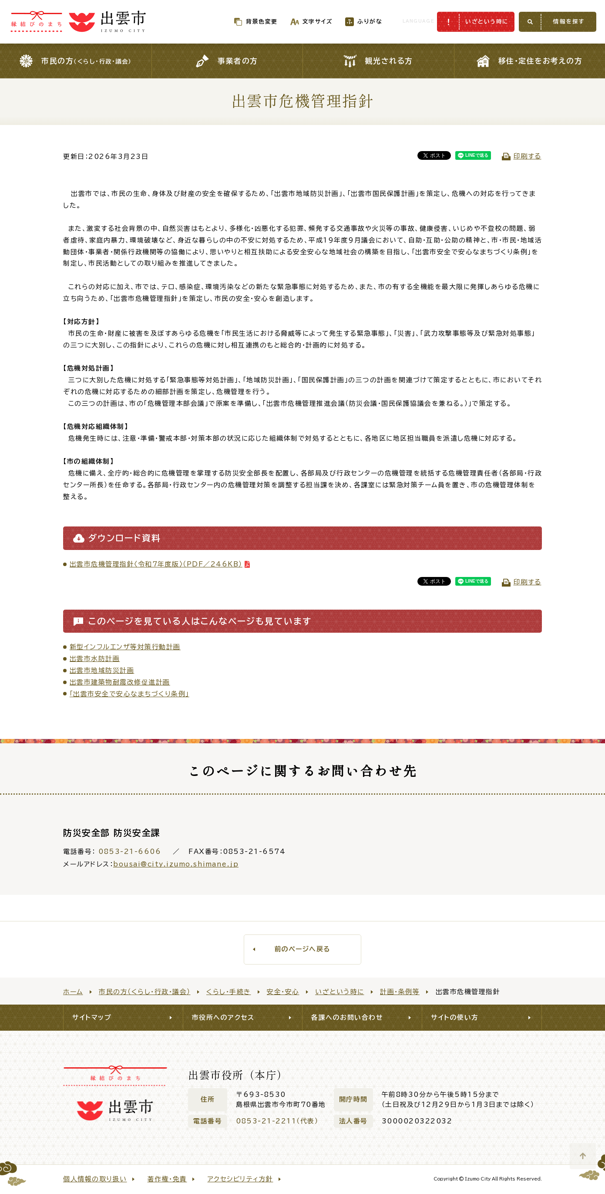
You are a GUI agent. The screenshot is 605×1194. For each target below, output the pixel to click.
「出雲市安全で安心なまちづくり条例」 (129, 694)
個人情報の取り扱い (95, 1179)
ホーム (73, 991)
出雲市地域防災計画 (102, 670)
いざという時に (339, 991)
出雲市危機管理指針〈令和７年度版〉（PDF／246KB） (156, 564)
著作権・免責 (167, 1179)
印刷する (527, 156)
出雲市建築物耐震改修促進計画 (120, 682)
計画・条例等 (400, 991)
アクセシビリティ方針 (240, 1179)
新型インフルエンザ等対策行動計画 (125, 647)
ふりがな (353, 21)
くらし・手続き (228, 991)
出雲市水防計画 (95, 658)
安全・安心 (283, 991)
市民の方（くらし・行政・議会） (145, 991)
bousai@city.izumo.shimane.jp (176, 864)
